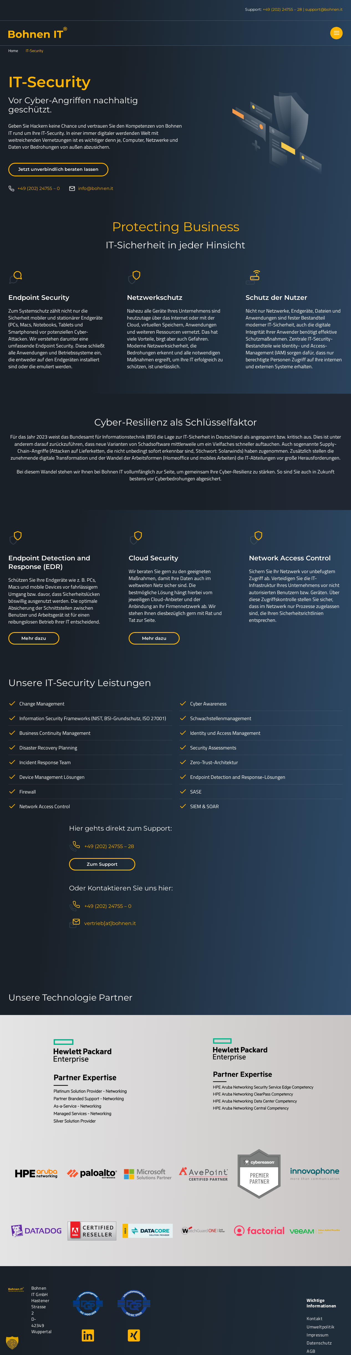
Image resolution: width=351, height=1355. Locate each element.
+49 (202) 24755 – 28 (282, 9)
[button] (12, 1343)
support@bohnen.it (324, 9)
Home (13, 50)
